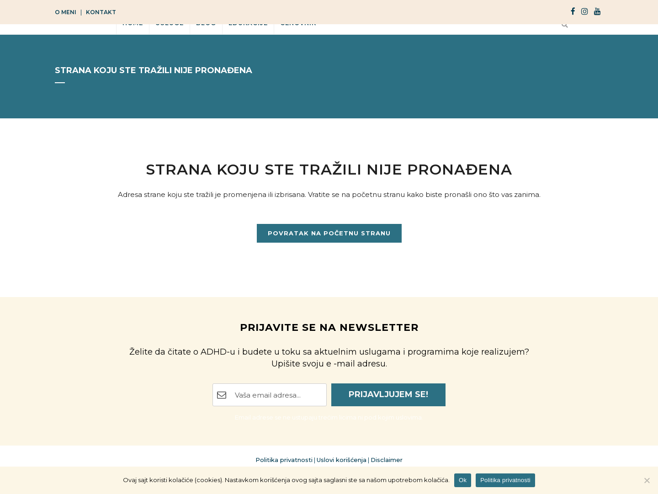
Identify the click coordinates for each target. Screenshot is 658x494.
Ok (463, 480)
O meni (65, 12)
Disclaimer (387, 459)
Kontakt (101, 12)
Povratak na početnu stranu (329, 233)
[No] (646, 480)
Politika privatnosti (284, 459)
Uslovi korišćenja (341, 459)
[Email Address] (269, 394)
